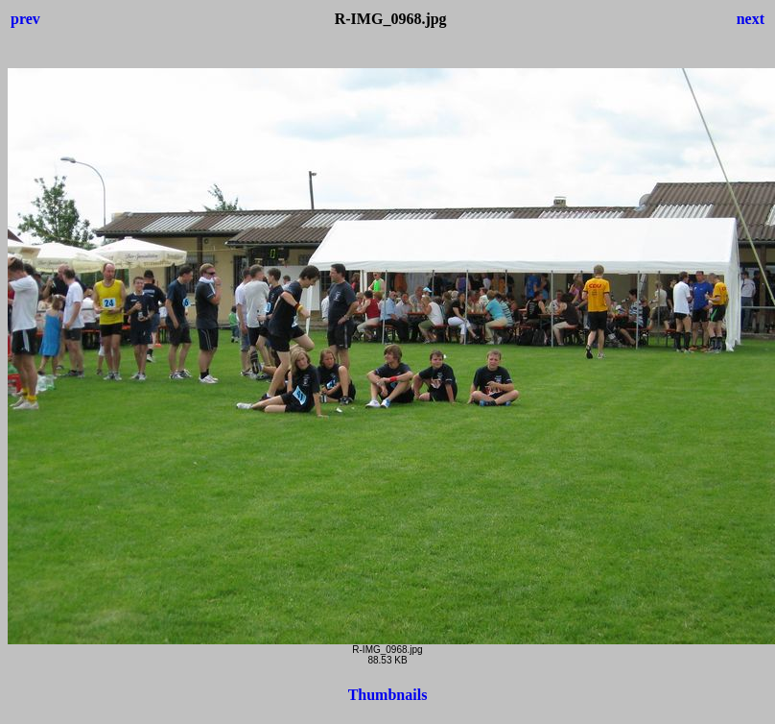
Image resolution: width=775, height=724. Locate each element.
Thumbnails (388, 695)
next (750, 19)
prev (25, 19)
